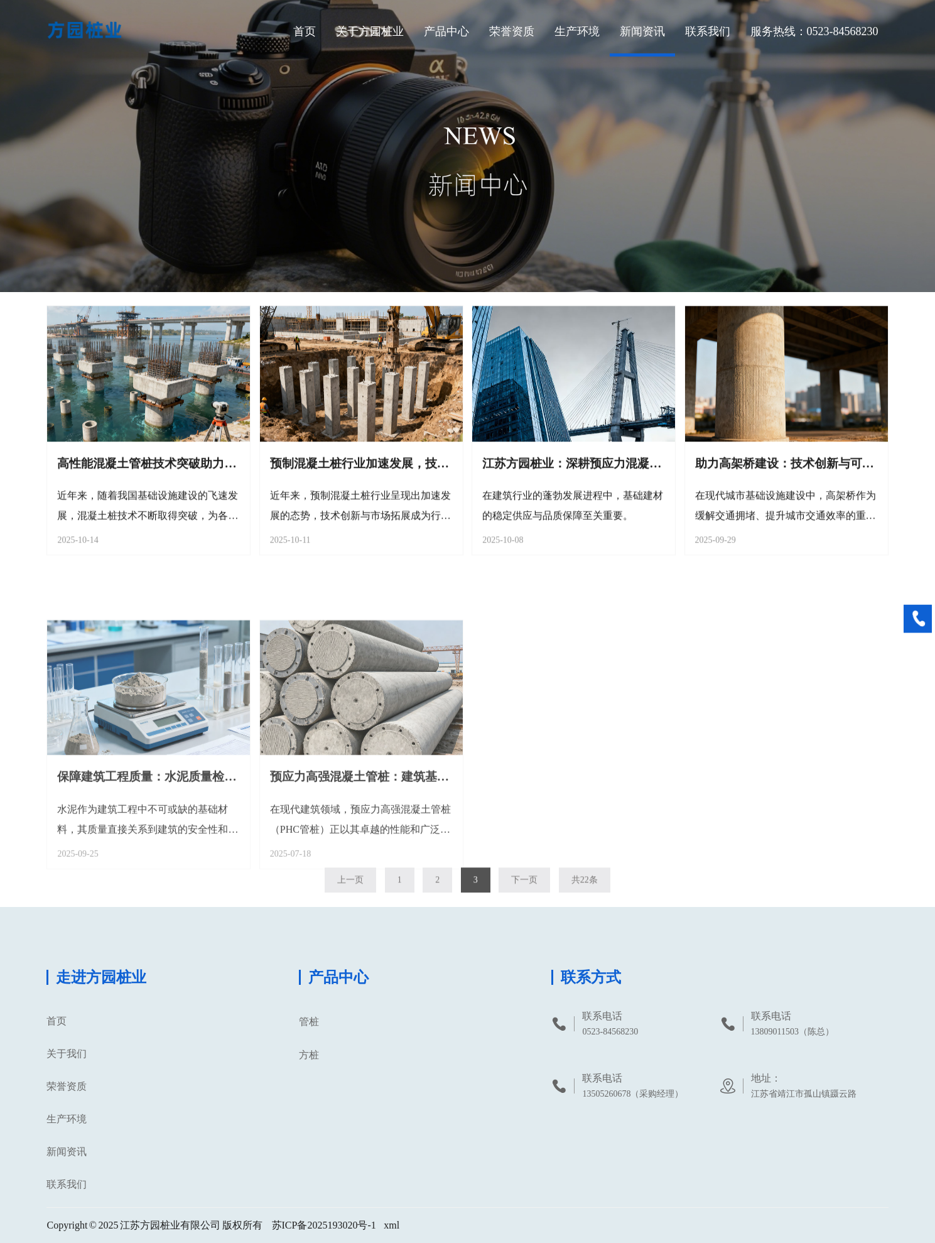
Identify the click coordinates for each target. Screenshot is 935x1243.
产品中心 (446, 31)
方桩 (309, 1055)
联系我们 (707, 31)
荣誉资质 (511, 31)
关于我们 (66, 1053)
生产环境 (577, 31)
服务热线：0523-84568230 (814, 31)
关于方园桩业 (370, 31)
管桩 (309, 1021)
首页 (304, 31)
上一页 (350, 887)
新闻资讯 (642, 31)
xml (391, 1225)
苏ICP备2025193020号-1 (324, 1225)
